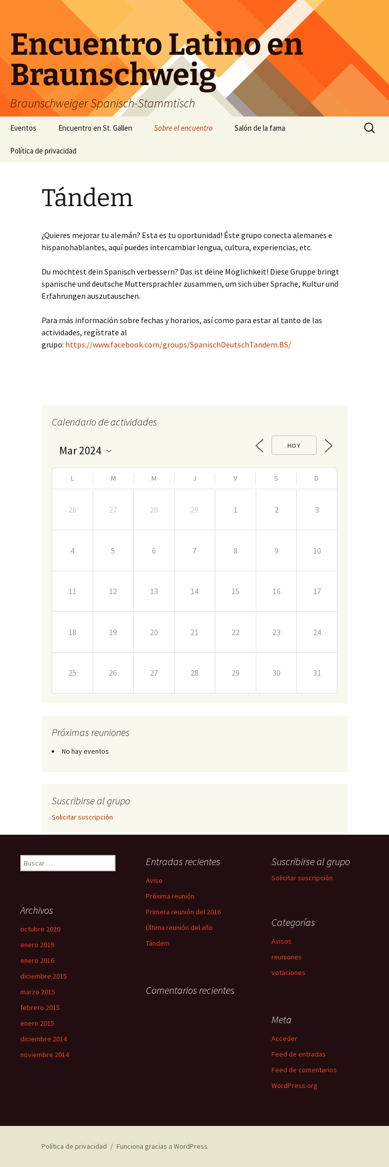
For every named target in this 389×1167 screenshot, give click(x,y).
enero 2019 (37, 944)
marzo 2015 (37, 991)
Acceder (284, 1038)
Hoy (294, 446)
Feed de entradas (298, 1054)
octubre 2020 (40, 928)
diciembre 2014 (43, 1038)
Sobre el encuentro (183, 128)
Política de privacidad (43, 150)
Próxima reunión (170, 896)
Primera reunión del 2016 (183, 911)
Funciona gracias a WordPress (162, 1146)
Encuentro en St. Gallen (95, 128)
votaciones (288, 972)
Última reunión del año (179, 927)
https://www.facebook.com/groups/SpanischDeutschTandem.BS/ (178, 344)
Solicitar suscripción (82, 817)
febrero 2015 (40, 1007)
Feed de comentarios (304, 1069)
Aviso (154, 880)
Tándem (158, 943)
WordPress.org (294, 1085)
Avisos (281, 941)
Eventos (23, 128)
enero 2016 (37, 960)
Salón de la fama (260, 128)
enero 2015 (37, 1023)
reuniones (286, 956)
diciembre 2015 (43, 976)
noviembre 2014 (44, 1054)
